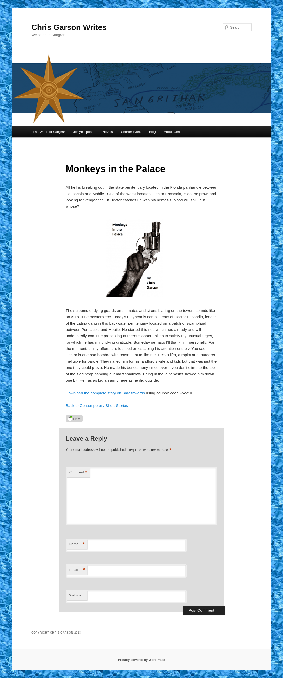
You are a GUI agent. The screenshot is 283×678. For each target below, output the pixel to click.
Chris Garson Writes (69, 27)
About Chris (172, 132)
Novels (108, 132)
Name (77, 544)
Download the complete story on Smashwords (106, 393)
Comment (78, 472)
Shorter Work (131, 132)
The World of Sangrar (49, 132)
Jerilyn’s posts (83, 132)
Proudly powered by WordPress (141, 660)
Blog (152, 132)
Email (77, 570)
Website (75, 595)
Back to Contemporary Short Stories (97, 405)
